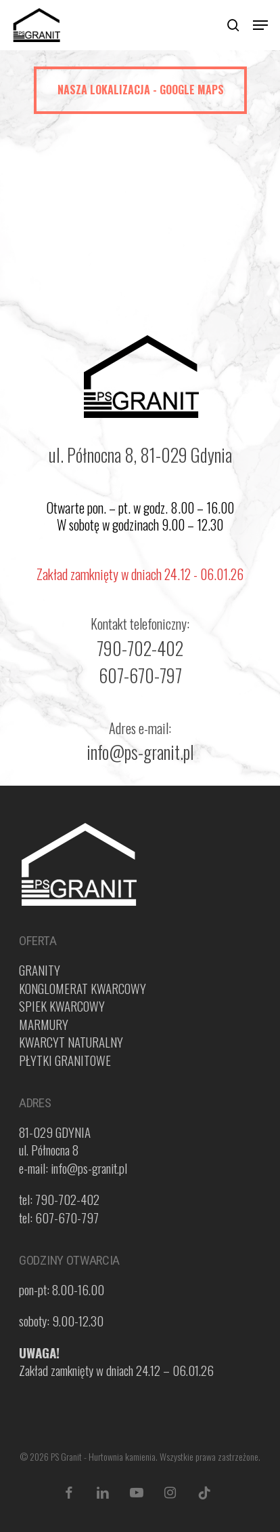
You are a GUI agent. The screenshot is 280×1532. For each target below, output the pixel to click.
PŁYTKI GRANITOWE (65, 1059)
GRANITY (39, 969)
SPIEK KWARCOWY (62, 1005)
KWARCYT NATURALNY (71, 1041)
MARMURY (43, 1023)
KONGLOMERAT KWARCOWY (82, 987)
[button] (260, 25)
